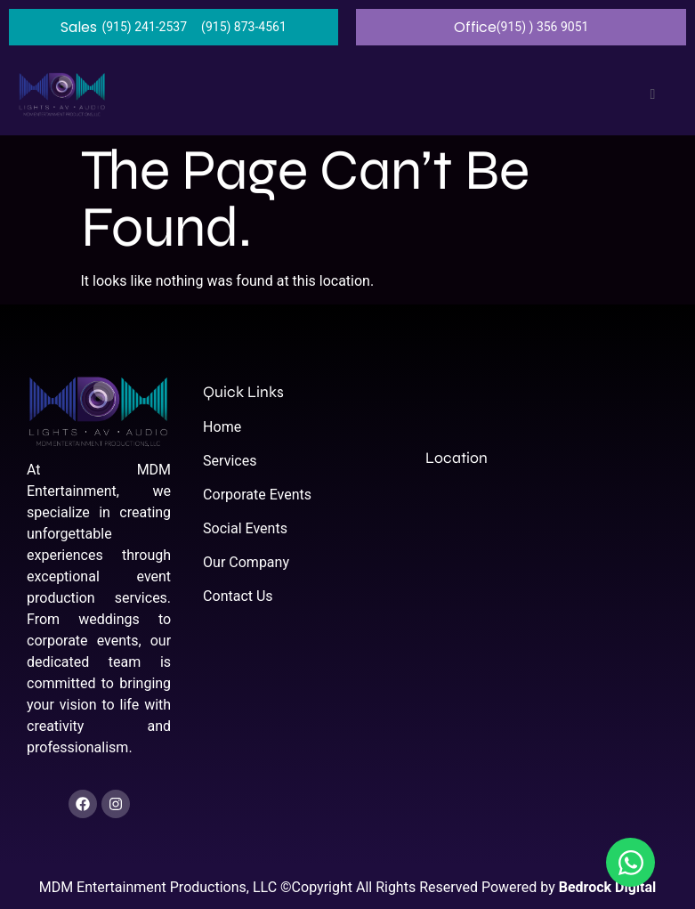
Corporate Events (257, 494)
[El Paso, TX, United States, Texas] (546, 617)
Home (222, 426)
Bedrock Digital (608, 887)
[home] (62, 95)
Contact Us (238, 596)
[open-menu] (648, 94)
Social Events (245, 528)
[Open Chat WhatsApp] (630, 862)
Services (229, 460)
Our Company (246, 562)
